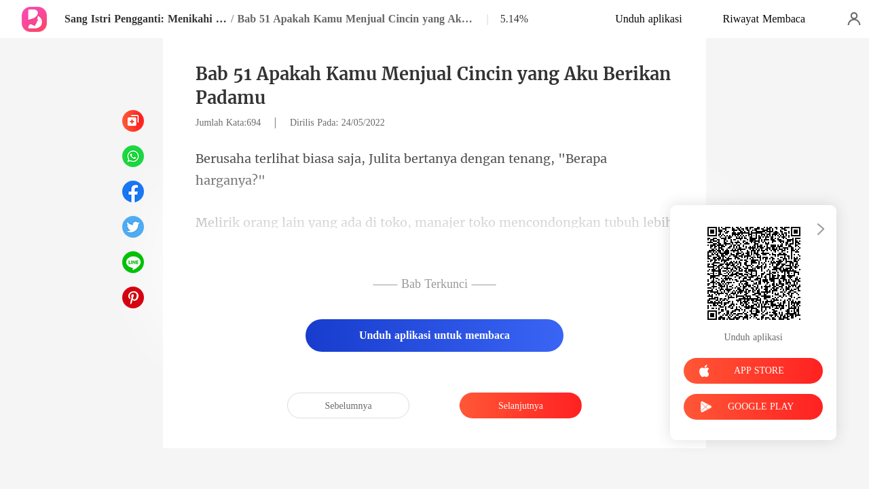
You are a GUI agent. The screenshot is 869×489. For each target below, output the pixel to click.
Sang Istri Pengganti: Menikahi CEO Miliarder (145, 18)
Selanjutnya (520, 406)
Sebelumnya (348, 406)
